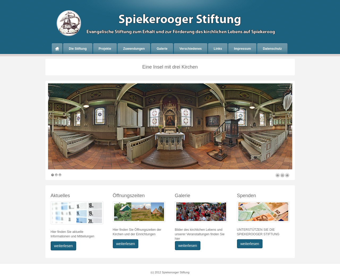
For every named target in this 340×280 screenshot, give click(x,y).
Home (57, 48)
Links (218, 49)
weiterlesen (63, 246)
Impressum (242, 49)
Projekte (105, 49)
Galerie (162, 49)
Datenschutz (272, 49)
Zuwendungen (134, 49)
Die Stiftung (78, 49)
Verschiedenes (190, 49)
